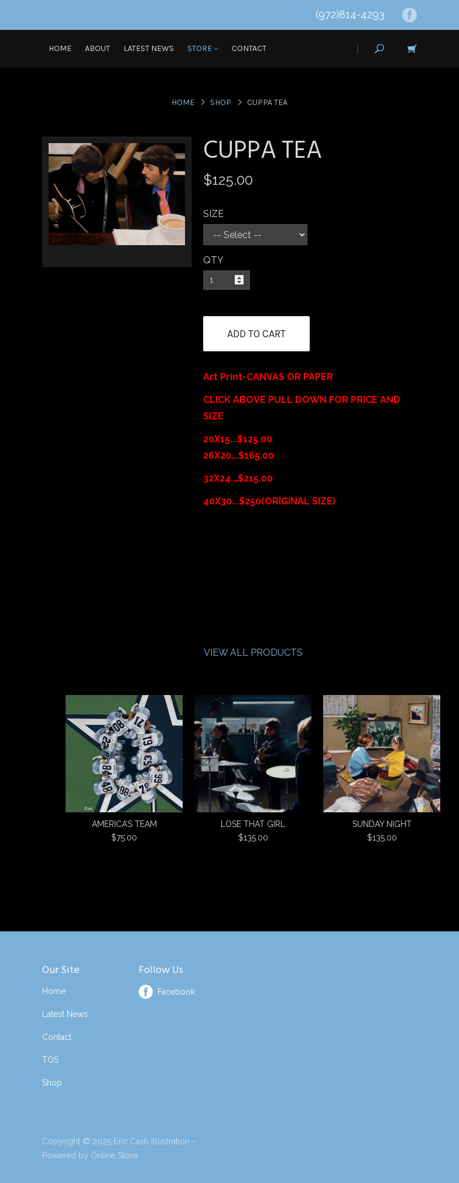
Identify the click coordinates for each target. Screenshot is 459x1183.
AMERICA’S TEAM (124, 824)
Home (60, 48)
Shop (220, 102)
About (97, 48)
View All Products (253, 652)
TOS (50, 1060)
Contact (249, 48)
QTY (213, 260)
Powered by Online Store (90, 1155)
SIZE (213, 213)
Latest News (149, 48)
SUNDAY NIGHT (382, 824)
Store (202, 48)
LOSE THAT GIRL (253, 824)
